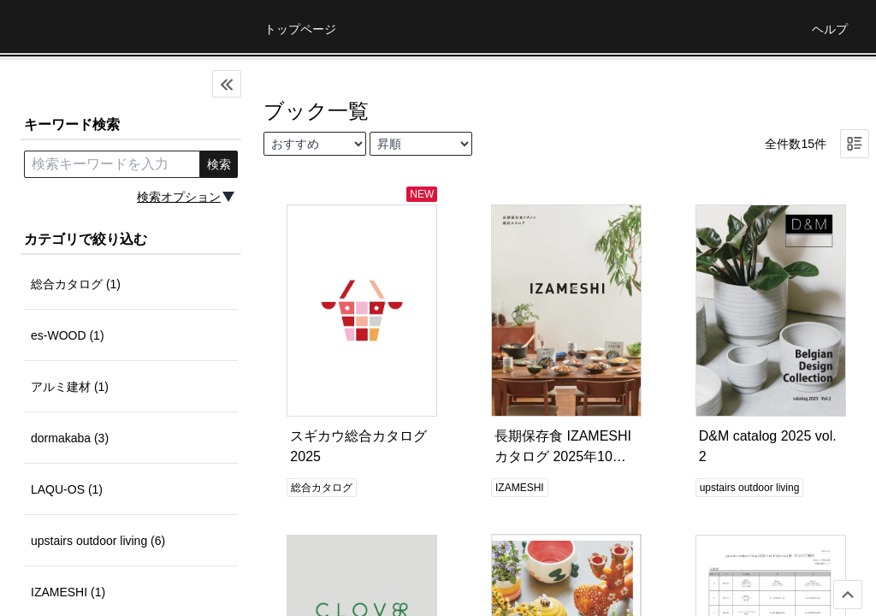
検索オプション (179, 197)
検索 (219, 164)
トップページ (300, 29)
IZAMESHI (519, 488)
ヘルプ (830, 29)
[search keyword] (112, 164)
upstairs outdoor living (750, 488)
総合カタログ (321, 488)
